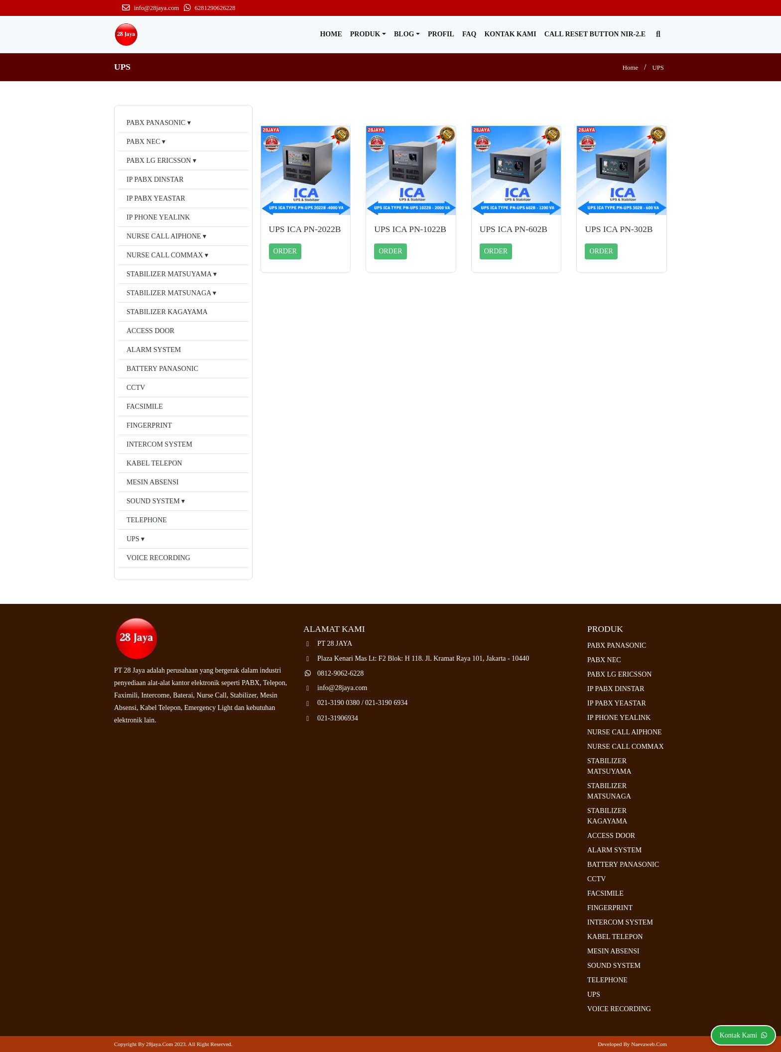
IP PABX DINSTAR (155, 179)
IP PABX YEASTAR (156, 198)
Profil (441, 34)
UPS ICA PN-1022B (410, 229)
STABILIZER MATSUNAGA (169, 293)
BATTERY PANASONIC (162, 368)
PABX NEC (143, 141)
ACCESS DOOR (150, 331)
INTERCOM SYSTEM (159, 444)
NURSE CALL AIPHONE (164, 236)
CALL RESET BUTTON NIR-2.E (595, 34)
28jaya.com (159, 1044)
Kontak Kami (510, 34)
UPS (658, 67)
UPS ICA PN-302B (618, 229)
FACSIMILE (145, 406)
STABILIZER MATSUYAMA (169, 274)
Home (331, 34)
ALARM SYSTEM (154, 349)
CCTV (136, 387)
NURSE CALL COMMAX (165, 255)
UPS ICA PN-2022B (305, 229)
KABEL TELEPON (154, 463)
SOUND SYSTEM (153, 501)
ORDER (285, 251)
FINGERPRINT (149, 425)
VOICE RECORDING (158, 558)
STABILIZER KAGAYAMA (167, 312)
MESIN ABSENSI (153, 482)
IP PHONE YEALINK (158, 217)
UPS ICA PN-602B (513, 229)
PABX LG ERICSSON (159, 160)
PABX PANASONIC (156, 122)
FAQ (469, 34)
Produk (365, 34)
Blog (404, 34)
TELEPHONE (147, 520)
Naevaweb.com (649, 1044)
